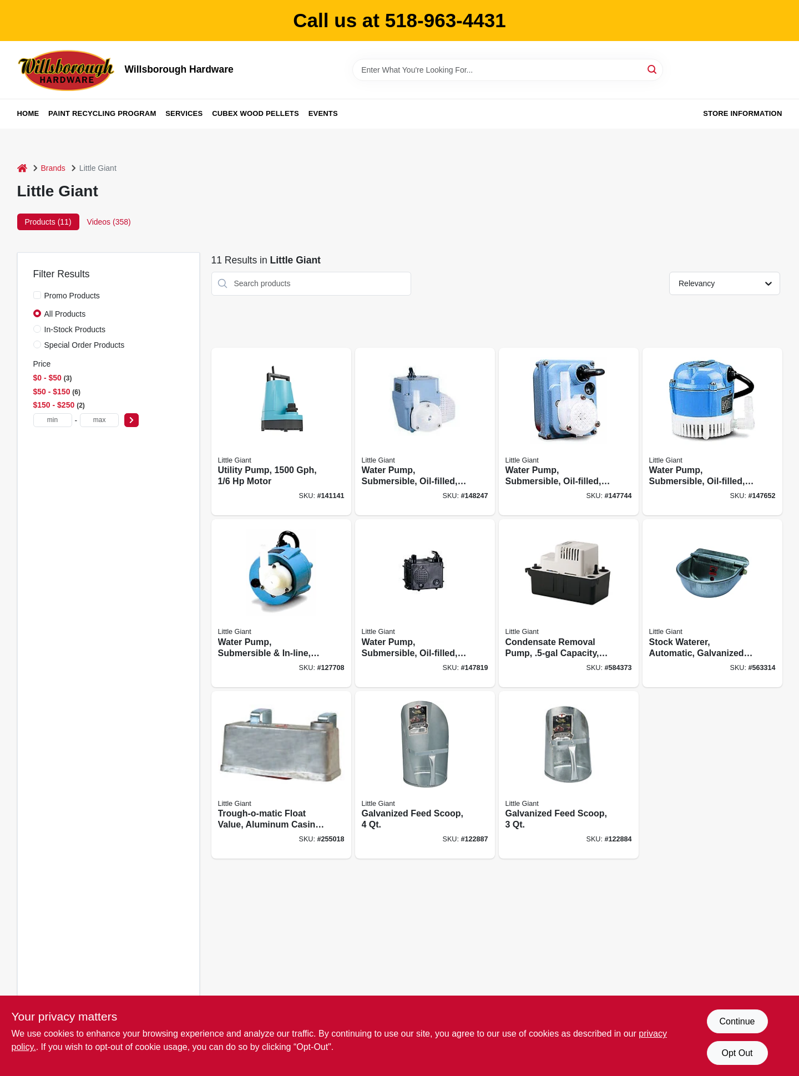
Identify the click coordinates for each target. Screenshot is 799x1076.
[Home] (22, 168)
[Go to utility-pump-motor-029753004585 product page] (281, 432)
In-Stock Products (75, 329)
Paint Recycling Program (102, 113)
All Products (65, 314)
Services (184, 113)
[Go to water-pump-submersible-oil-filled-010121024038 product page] (425, 432)
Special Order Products (84, 345)
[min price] (52, 420)
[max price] (99, 420)
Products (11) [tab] (48, 221)
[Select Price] (131, 420)
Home (28, 113)
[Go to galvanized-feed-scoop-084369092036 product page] (569, 775)
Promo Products (72, 295)
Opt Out (736, 1053)
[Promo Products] (37, 295)
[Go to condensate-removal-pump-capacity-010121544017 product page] (569, 603)
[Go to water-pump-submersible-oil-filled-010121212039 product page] (569, 432)
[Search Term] (507, 70)
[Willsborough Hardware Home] (67, 70)
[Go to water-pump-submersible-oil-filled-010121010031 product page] (712, 432)
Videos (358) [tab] (109, 221)
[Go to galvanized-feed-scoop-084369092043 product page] (425, 775)
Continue (737, 1021)
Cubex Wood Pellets (255, 113)
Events (323, 113)
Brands (53, 168)
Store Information (742, 113)
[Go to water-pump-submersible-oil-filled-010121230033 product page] (425, 603)
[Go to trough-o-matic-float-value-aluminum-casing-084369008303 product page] (281, 775)
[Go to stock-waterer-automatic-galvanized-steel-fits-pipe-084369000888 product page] (712, 603)
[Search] (653, 69)
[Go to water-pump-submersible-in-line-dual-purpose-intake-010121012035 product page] (281, 603)
